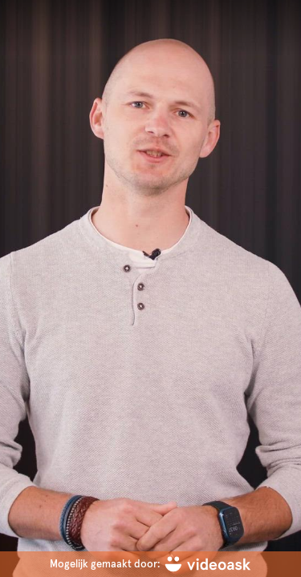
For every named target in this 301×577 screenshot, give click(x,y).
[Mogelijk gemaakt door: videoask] (150, 564)
